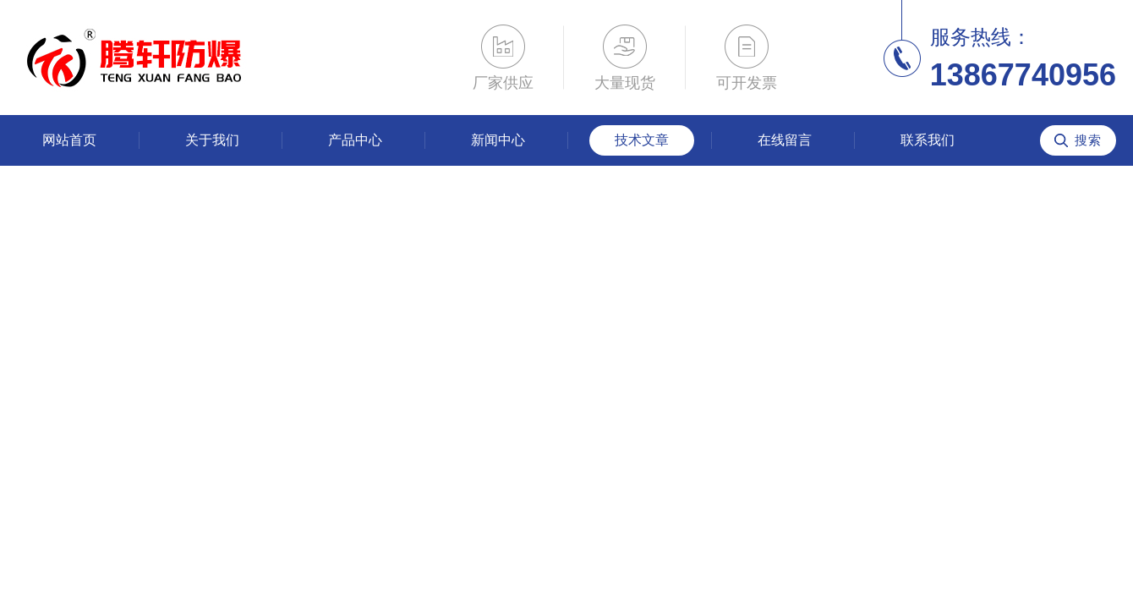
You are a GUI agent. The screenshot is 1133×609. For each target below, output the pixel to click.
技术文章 (642, 140)
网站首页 (69, 140)
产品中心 (355, 140)
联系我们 (927, 140)
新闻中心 (498, 140)
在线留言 (785, 140)
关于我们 (212, 140)
